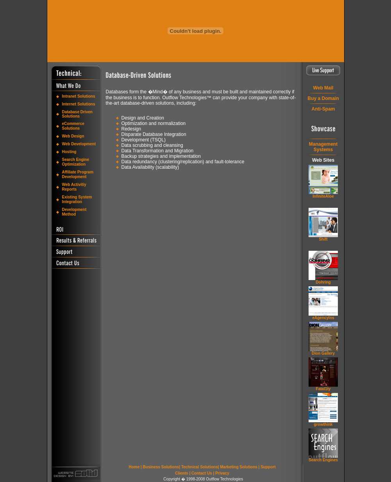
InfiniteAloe (323, 196)
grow (323, 424)
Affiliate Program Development (78, 174)
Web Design (73, 136)
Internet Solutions (78, 104)
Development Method (74, 211)
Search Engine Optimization (75, 161)
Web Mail (323, 88)
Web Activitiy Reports (74, 186)
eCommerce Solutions (73, 125)
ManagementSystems (323, 146)
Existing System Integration (77, 199)
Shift (323, 239)
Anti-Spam (323, 109)
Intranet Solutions (78, 96)
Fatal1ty (323, 389)
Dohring (323, 282)
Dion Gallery (323, 353)
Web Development (79, 144)
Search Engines (323, 460)
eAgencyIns (323, 318)
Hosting (69, 152)
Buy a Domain (323, 98)
